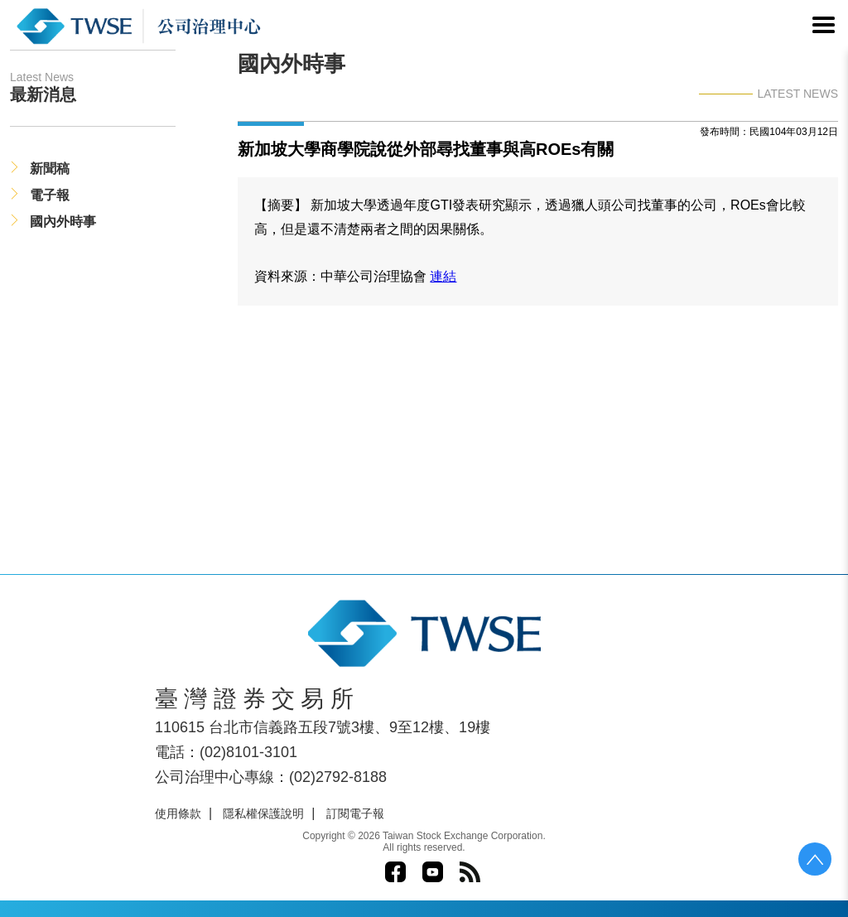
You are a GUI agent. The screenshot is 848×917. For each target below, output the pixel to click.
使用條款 (178, 813)
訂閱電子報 (355, 813)
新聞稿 (50, 169)
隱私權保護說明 (263, 813)
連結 (443, 276)
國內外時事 (63, 222)
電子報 (50, 195)
